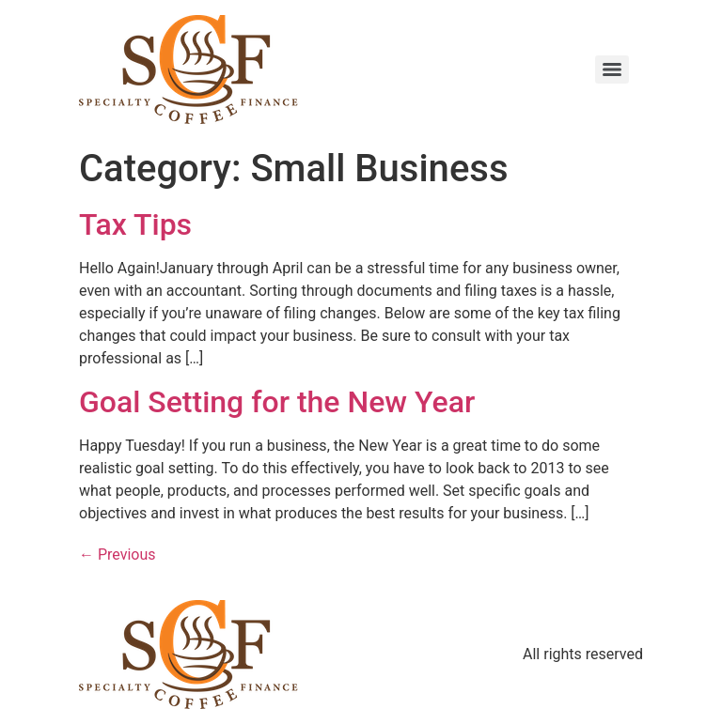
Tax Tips (135, 224)
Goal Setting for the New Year (277, 402)
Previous (117, 554)
